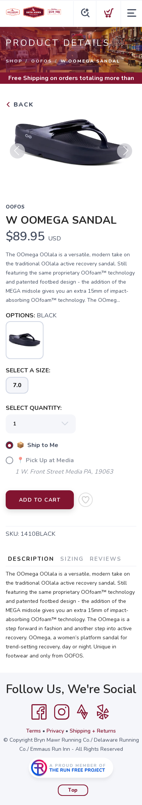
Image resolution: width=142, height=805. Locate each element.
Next (124, 150)
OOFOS (41, 61)
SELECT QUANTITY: (34, 408)
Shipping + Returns (93, 730)
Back (20, 104)
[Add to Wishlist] (85, 500)
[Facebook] (39, 712)
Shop (14, 61)
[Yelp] (103, 712)
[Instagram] (61, 712)
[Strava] (82, 712)
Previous (17, 150)
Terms (33, 730)
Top (73, 790)
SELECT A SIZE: (28, 370)
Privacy (55, 730)
